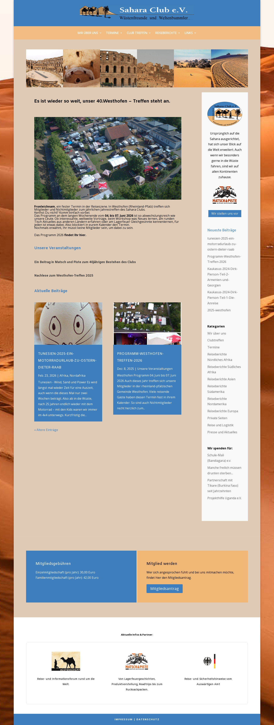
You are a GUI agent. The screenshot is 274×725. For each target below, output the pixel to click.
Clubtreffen (215, 340)
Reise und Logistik (220, 425)
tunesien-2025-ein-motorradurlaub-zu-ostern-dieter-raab (67, 361)
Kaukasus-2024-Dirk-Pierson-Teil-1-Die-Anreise (222, 297)
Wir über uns (87, 33)
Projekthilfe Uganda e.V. (224, 498)
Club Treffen (137, 33)
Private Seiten (217, 418)
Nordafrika (77, 375)
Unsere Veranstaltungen (57, 248)
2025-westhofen (219, 310)
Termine (112, 33)
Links (189, 33)
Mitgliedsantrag (164, 588)
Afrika (64, 375)
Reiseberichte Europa (222, 411)
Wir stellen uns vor (224, 213)
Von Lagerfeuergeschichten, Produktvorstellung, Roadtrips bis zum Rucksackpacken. (137, 684)
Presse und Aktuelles (222, 432)
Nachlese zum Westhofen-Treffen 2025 (63, 276)
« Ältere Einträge (46, 430)
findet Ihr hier (74, 235)
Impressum (124, 719)
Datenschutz (147, 719)
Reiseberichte (166, 33)
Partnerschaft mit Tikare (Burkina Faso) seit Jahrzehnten (222, 485)
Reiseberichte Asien (221, 379)
